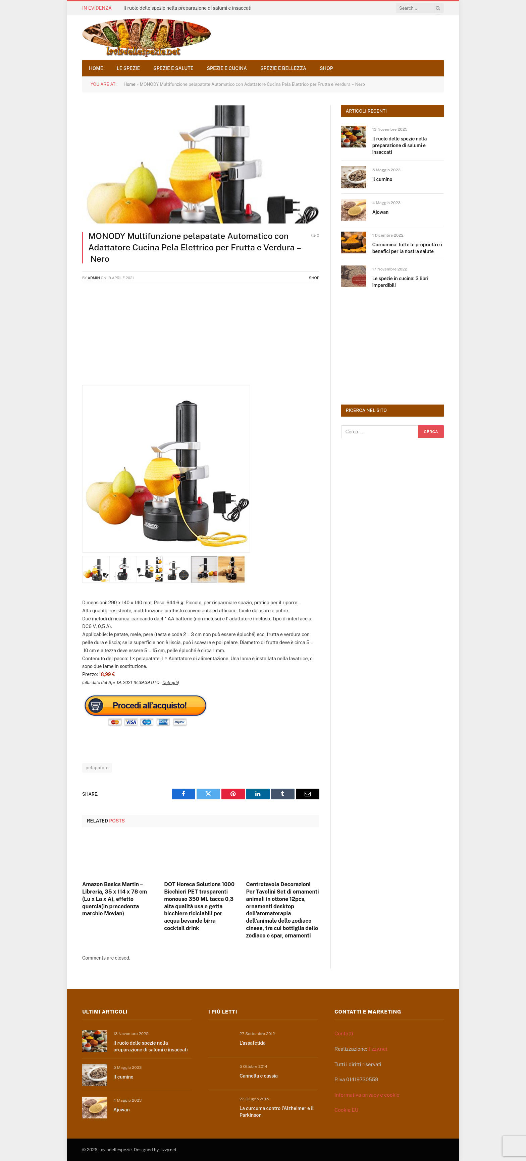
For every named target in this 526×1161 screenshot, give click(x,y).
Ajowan (380, 212)
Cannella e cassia (259, 1076)
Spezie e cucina (227, 68)
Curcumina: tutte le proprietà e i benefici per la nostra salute (407, 248)
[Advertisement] (200, 338)
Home (96, 68)
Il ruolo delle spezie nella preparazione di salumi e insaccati (187, 8)
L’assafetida (253, 1043)
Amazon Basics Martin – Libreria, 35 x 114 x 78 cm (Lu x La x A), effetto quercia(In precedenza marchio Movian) (114, 899)
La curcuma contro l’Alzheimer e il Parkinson (277, 1112)
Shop (326, 68)
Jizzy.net (377, 1049)
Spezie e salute (173, 68)
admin (94, 278)
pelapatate (97, 767)
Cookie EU (346, 1110)
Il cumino (382, 179)
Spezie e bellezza (283, 68)
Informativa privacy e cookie (367, 1095)
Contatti (343, 1033)
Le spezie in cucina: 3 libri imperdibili (400, 282)
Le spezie (128, 68)
